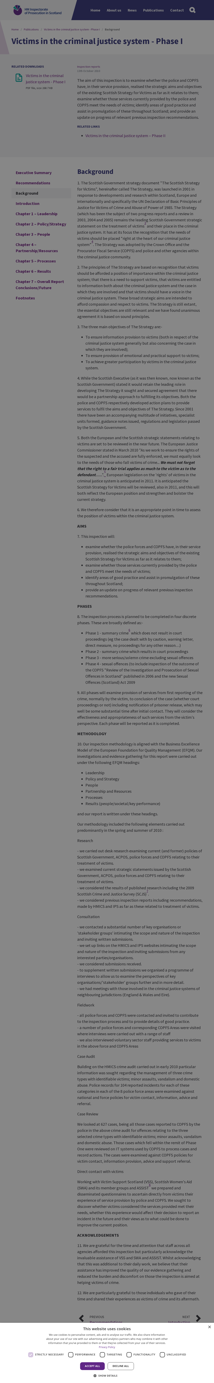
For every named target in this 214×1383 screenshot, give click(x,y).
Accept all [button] (92, 1366)
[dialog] (107, 1353)
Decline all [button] (121, 1366)
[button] (107, 1375)
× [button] (209, 1327)
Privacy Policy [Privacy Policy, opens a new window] (107, 1347)
